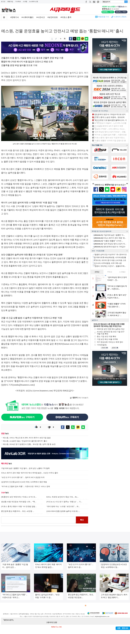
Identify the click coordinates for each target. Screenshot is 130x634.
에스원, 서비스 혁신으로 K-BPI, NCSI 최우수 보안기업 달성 (27, 438)
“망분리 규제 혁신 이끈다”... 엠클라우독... (110, 266)
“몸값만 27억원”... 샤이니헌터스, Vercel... (109, 129)
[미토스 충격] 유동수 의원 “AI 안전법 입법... (19, 506)
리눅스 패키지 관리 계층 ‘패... (110, 238)
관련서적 (80, 605)
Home (3, 24)
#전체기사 (14, 17)
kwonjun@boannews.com (66, 622)
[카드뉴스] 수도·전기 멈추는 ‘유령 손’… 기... (64, 502)
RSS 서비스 (90, 605)
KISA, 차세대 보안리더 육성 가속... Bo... (62, 497)
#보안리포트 (53, 17)
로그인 (3, 1)
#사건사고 (40, 17)
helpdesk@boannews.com (102, 616)
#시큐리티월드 (28, 17)
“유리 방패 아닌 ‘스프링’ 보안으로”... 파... (63, 506)
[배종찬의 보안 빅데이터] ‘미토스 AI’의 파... (19, 497)
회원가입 (10, 1)
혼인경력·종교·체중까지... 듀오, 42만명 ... (17, 511)
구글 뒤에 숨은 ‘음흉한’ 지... (109, 235)
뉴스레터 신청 (33, 1)
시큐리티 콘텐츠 (120, 17)
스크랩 (25, 1)
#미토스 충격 (66, 17)
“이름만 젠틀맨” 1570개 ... (108, 241)
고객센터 (64, 605)
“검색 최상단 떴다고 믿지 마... (110, 244)
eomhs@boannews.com (23, 385)
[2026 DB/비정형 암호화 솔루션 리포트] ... (63, 511)
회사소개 (4, 605)
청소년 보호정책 (45, 605)
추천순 (109, 272)
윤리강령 (56, 605)
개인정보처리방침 (31, 605)
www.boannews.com (43, 390)
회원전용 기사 (103, 17)
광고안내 (12, 605)
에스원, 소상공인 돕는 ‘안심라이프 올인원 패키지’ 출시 (25, 441)
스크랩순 (122, 272)
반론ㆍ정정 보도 (122, 628)
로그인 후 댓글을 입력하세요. (38, 519)
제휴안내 (72, 605)
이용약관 (20, 605)
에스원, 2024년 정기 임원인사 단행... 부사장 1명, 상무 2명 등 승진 (29, 444)
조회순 (97, 272)
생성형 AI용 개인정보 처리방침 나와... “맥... (18, 502)
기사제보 (18, 1)
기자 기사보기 (79, 398)
